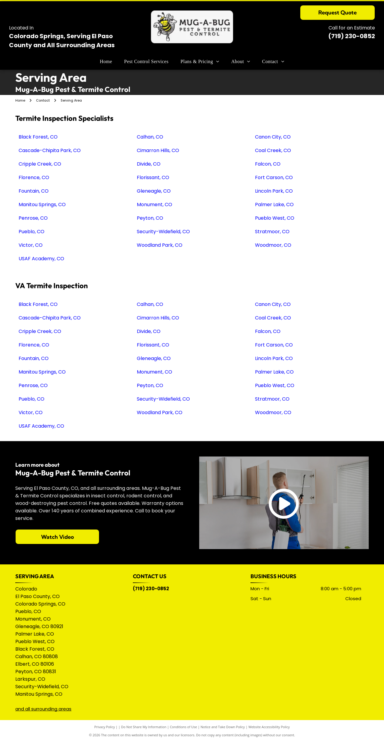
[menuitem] (106, 61)
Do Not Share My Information (143, 727)
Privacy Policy (104, 727)
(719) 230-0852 (351, 36)
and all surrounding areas (43, 709)
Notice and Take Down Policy (223, 727)
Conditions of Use (183, 727)
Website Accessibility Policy (269, 727)
